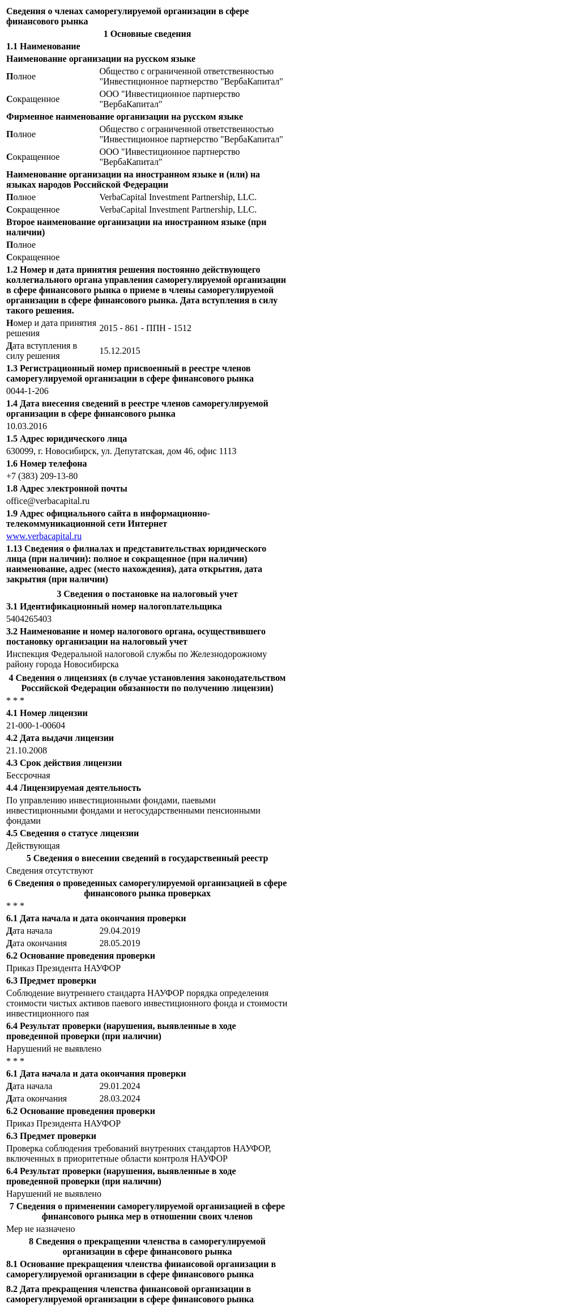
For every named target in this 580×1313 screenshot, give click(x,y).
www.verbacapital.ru (44, 536)
